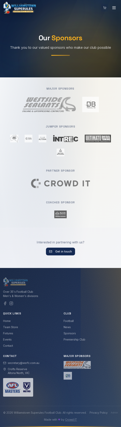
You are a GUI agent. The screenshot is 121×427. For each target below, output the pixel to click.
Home (7, 321)
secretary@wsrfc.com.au (23, 363)
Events (7, 339)
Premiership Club (74, 339)
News (67, 327)
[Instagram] (11, 303)
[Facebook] (5, 303)
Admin (114, 412)
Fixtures (8, 333)
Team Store (10, 327)
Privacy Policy (99, 412)
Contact (8, 345)
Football (69, 321)
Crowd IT (71, 419)
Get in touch (60, 251)
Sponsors (70, 333)
